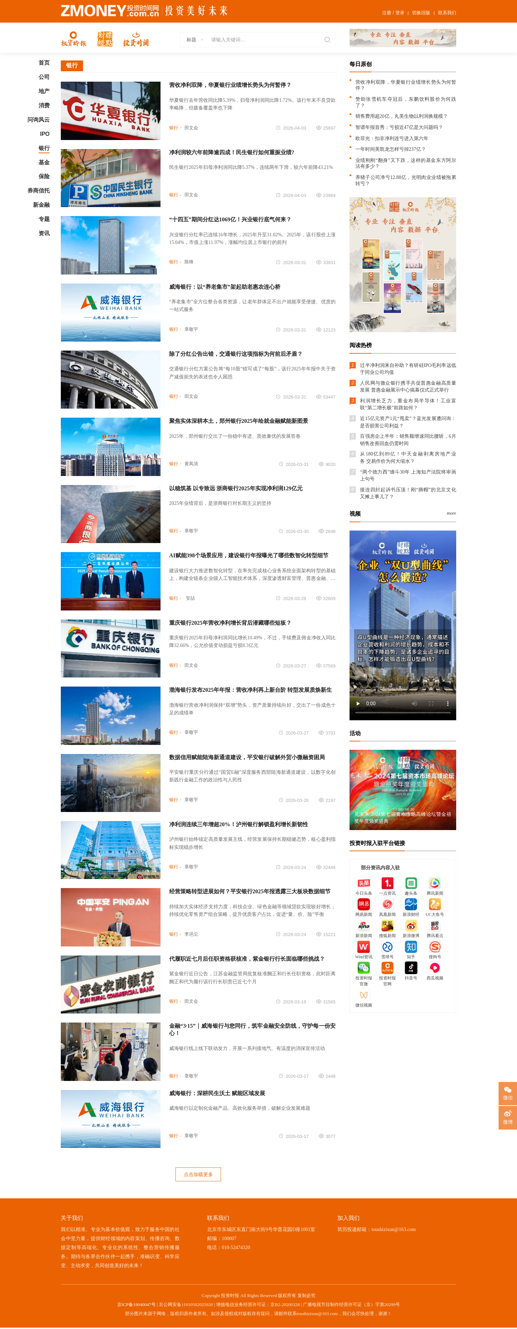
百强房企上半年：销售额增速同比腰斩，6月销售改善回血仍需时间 (408, 440)
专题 (44, 219)
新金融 (41, 205)
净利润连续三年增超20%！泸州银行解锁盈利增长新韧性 (238, 824)
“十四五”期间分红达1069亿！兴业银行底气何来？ (230, 219)
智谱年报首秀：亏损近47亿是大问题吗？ (399, 127)
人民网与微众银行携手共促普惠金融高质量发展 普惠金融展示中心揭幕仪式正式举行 (408, 386)
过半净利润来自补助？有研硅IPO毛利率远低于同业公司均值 (408, 369)
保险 (44, 176)
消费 (44, 105)
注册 (386, 12)
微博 (508, 1122)
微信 (508, 1097)
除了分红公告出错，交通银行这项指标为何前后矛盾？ (236, 354)
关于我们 (72, 1219)
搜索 (327, 40)
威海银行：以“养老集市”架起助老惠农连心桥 (224, 287)
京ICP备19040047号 (136, 1305)
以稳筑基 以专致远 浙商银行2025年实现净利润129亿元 (236, 488)
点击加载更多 (198, 1175)
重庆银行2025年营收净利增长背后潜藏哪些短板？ (230, 623)
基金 (44, 162)
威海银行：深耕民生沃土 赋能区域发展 (217, 1093)
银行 (44, 148)
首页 (44, 63)
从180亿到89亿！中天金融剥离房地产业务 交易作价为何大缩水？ (408, 457)
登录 (399, 12)
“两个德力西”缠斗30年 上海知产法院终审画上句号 (408, 475)
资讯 (44, 233)
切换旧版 (421, 12)
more (451, 513)
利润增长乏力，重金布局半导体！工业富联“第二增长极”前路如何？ (408, 404)
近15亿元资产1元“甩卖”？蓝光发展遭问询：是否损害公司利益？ (408, 422)
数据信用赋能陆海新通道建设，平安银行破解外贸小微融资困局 (247, 757)
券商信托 (38, 191)
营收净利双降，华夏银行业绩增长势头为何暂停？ (230, 85)
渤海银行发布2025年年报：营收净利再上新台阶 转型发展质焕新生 (250, 690)
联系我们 (447, 12)
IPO (45, 134)
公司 (44, 77)
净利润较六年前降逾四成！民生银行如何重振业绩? (231, 152)
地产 (44, 91)
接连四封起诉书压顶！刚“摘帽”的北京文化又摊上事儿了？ (408, 493)
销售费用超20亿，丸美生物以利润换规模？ (401, 116)
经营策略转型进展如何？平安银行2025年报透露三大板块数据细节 (249, 891)
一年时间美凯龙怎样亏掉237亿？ (390, 149)
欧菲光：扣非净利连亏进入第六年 (391, 138)
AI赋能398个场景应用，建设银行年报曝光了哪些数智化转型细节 (248, 555)
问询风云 (38, 120)
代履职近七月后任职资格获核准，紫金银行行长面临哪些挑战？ (247, 959)
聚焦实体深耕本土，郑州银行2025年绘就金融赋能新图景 (238, 421)
